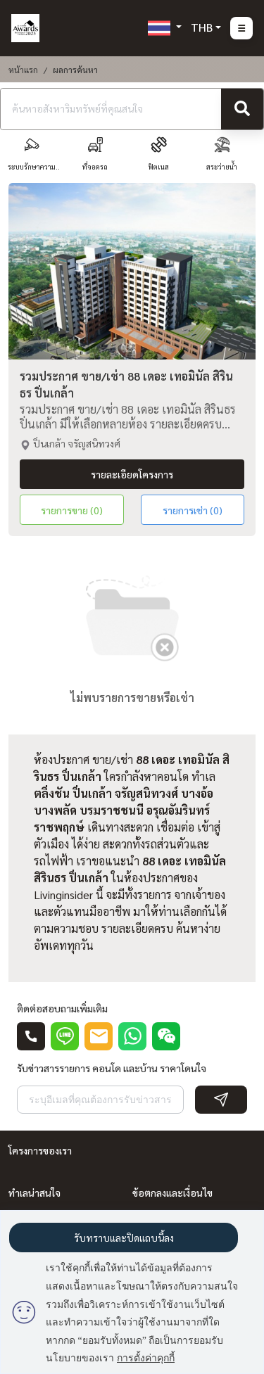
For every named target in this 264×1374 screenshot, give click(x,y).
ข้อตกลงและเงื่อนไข (172, 1192)
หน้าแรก (23, 69)
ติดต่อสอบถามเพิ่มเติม (62, 1008)
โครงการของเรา (40, 1150)
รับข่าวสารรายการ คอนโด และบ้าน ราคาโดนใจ (111, 1068)
